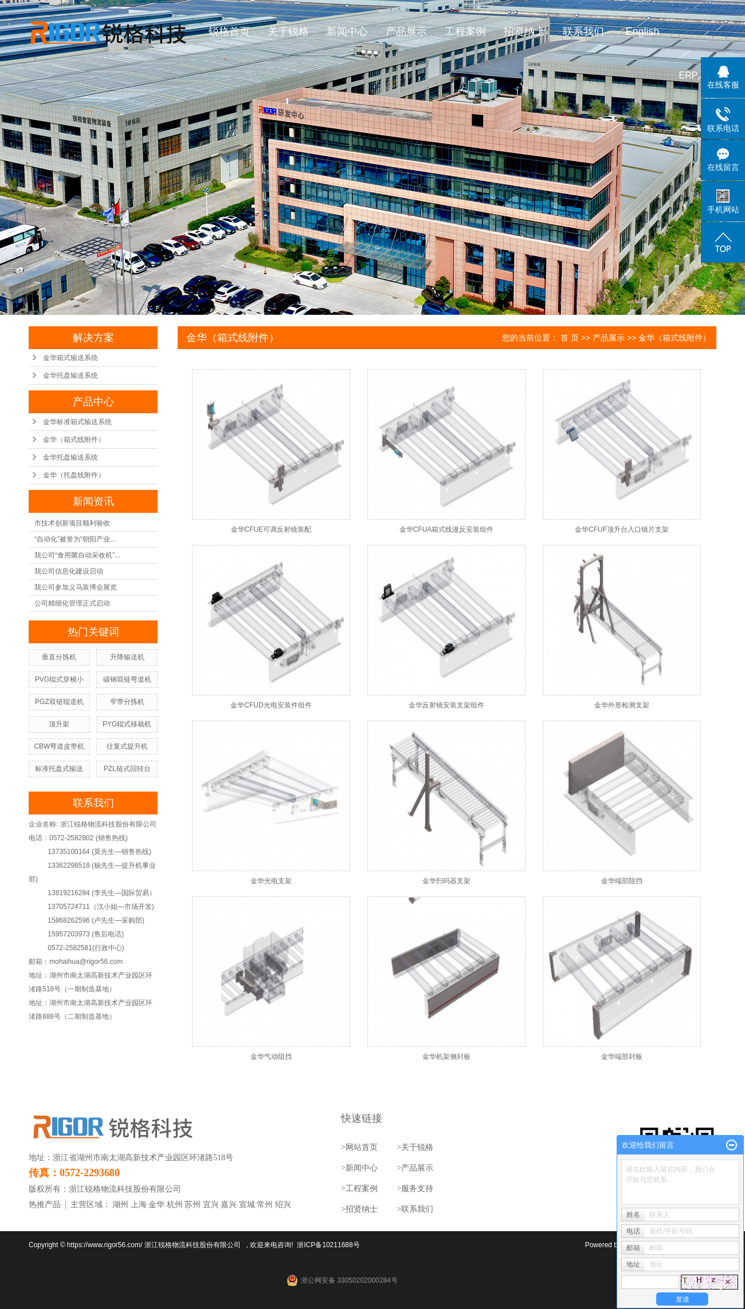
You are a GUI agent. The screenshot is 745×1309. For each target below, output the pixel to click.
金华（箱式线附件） (74, 440)
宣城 (247, 1204)
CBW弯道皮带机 (59, 746)
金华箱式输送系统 (70, 358)
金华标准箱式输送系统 (77, 422)
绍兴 (283, 1204)
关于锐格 (288, 31)
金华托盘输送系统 (70, 375)
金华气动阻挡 (271, 1057)
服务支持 (417, 1188)
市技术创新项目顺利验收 (72, 523)
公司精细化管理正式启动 (72, 603)
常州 (265, 1204)
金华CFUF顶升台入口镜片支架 (622, 529)
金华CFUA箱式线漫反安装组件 (446, 529)
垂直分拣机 (59, 657)
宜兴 (211, 1204)
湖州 (120, 1204)
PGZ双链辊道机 (59, 702)
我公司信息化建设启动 (68, 571)
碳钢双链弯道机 (127, 679)
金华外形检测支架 (621, 705)
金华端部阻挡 (621, 881)
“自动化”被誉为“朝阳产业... (75, 539)
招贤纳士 (525, 31)
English (643, 31)
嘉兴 (229, 1204)
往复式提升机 (127, 746)
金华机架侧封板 (446, 1057)
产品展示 (407, 31)
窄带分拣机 (127, 702)
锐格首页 (229, 31)
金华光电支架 (271, 881)
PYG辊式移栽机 (127, 724)
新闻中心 (347, 31)
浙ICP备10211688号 (328, 1245)
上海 (139, 1204)
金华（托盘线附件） (74, 475)
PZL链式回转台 (127, 769)
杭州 (175, 1204)
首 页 (569, 337)
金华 (156, 1204)
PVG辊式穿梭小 (59, 679)
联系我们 (584, 31)
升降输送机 (127, 657)
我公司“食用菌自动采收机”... (77, 555)
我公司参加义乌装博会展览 (75, 587)
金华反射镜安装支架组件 (446, 705)
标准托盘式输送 (59, 769)
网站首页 (362, 1147)
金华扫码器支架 (446, 881)
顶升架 (59, 724)
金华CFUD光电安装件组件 (270, 705)
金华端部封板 (621, 1057)
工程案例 (466, 31)
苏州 (193, 1204)
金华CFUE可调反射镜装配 (271, 529)
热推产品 (45, 1204)
